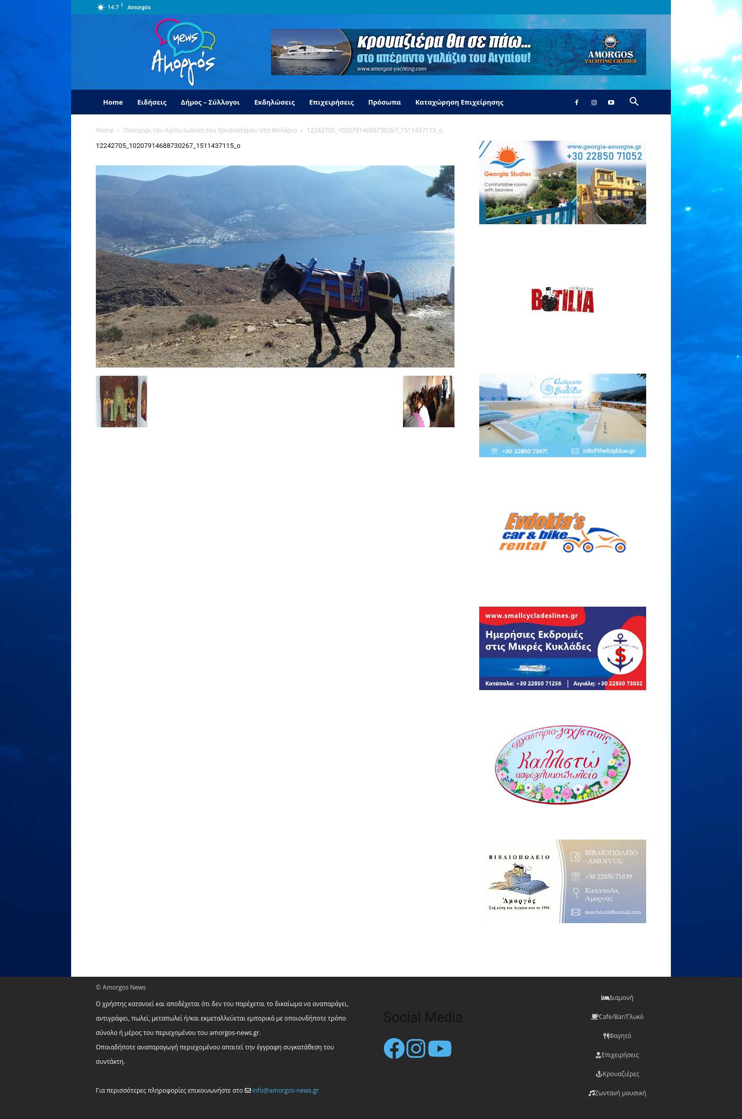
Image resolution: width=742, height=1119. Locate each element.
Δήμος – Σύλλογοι (210, 102)
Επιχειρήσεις (331, 102)
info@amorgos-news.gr (285, 1090)
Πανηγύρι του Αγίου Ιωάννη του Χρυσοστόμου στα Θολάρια (210, 130)
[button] (633, 103)
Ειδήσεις (151, 102)
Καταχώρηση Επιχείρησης (459, 102)
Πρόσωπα (384, 102)
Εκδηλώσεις (274, 102)
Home (113, 102)
